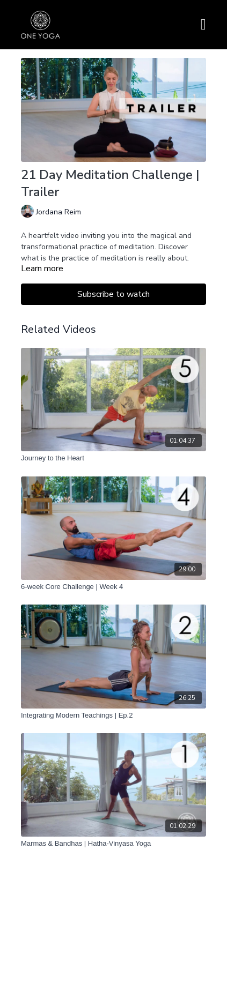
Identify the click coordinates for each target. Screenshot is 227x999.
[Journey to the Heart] (113, 458)
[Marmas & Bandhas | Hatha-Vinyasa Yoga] (113, 843)
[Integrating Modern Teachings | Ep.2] (113, 715)
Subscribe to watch (113, 294)
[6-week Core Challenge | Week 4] (113, 586)
